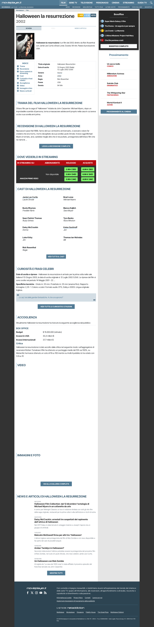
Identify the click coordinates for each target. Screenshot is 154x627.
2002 (59, 76)
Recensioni (76, 7)
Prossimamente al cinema (119, 111)
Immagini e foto (26, 88)
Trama (22, 66)
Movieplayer (20, 10)
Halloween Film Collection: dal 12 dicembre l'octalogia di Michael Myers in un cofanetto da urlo (61, 505)
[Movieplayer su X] (32, 592)
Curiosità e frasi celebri (26, 79)
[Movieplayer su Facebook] (27, 592)
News (68, 7)
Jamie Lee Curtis (30, 197)
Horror (59, 73)
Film (63, 3)
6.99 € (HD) (87, 174)
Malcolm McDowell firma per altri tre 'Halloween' (58, 535)
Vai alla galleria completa (56, 484)
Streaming (128, 3)
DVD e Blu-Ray (137, 7)
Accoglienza (25, 83)
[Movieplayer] (36, 588)
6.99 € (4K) (88, 179)
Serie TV (73, 3)
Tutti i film (99, 7)
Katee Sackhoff (70, 227)
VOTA (93, 15)
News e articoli (26, 91)
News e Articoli (80, 28)
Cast (22, 76)
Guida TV (142, 3)
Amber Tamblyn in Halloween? (49, 548)
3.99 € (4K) (71, 179)
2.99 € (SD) (71, 169)
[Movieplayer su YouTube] (41, 592)
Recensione (24, 69)
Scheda (29, 28)
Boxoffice (148, 7)
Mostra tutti (56, 573)
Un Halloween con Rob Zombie (49, 561)
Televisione (87, 3)
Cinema (115, 3)
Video (22, 85)
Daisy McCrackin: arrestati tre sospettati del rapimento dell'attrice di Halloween (61, 520)
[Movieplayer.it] (11, 3)
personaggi (102, 3)
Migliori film (87, 7)
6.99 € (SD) (88, 169)
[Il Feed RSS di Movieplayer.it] (45, 592)
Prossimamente (124, 7)
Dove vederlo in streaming (26, 72)
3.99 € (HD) (71, 174)
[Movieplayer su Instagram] (36, 592)
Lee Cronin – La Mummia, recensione (22, 7)
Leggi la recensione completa (56, 146)
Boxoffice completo (118, 46)
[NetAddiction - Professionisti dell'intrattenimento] (75, 608)
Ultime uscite (110, 7)
